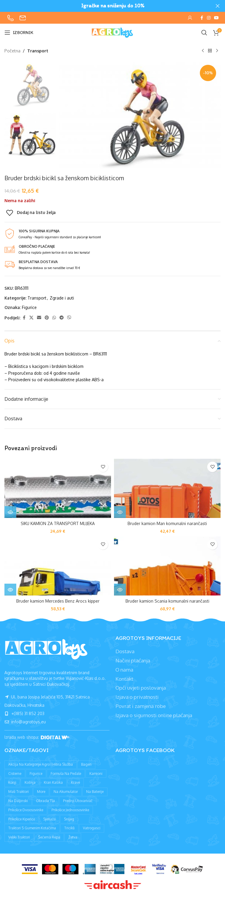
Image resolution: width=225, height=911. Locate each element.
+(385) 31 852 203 (24, 713)
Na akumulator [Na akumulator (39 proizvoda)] (66, 791)
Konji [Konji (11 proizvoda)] (12, 782)
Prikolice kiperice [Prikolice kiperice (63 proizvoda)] (21, 819)
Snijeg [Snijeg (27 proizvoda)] (69, 819)
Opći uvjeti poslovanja (140, 688)
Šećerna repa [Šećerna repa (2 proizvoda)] (49, 837)
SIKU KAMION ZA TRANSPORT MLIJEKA (58, 523)
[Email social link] (39, 318)
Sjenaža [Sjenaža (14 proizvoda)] (49, 819)
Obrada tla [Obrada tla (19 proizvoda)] (45, 801)
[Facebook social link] (201, 18)
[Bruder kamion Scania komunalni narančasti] (167, 565)
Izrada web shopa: (22, 737)
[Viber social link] (69, 318)
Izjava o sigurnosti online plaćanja (153, 715)
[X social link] (31, 318)
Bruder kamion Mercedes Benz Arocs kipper (57, 600)
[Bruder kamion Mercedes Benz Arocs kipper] (57, 565)
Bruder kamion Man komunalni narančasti (167, 523)
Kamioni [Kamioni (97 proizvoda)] (95, 773)
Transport (37, 50)
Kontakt (124, 679)
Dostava (124, 651)
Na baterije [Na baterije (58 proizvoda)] (95, 791)
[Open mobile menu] (18, 32)
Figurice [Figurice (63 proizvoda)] (36, 773)
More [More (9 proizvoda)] (41, 791)
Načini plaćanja (132, 660)
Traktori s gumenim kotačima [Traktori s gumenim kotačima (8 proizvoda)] (32, 828)
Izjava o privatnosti (137, 697)
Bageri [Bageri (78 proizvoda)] (86, 764)
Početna (12, 50)
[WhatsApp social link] (54, 318)
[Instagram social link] (208, 18)
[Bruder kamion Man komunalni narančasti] (167, 488)
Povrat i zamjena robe (140, 706)
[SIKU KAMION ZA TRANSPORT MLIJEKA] (57, 488)
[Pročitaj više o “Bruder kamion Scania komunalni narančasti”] (120, 589)
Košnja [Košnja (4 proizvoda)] (30, 782)
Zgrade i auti (62, 297)
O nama (124, 670)
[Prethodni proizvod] (202, 50)
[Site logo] (112, 32)
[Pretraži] (204, 32)
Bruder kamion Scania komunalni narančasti (167, 600)
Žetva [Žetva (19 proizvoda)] (72, 837)
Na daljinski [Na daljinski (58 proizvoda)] (18, 801)
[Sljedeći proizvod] (217, 50)
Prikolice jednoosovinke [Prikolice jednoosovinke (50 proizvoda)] (70, 810)
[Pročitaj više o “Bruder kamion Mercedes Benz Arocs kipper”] (10, 589)
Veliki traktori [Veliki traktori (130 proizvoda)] (19, 837)
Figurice (29, 307)
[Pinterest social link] (47, 318)
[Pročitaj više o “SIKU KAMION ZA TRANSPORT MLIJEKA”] (10, 512)
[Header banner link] (103, 6)
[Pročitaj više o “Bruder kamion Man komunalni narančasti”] (120, 512)
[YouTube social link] (216, 18)
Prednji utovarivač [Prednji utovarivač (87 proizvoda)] (78, 801)
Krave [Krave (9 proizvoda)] (75, 782)
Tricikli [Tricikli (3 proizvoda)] (69, 828)
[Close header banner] (217, 6)
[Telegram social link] (61, 318)
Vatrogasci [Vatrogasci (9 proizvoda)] (91, 828)
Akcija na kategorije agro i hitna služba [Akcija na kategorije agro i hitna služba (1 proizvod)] (40, 764)
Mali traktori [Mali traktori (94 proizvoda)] (18, 791)
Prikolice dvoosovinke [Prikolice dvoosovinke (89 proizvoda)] (25, 810)
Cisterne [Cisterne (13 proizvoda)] (14, 773)
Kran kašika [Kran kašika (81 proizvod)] (53, 782)
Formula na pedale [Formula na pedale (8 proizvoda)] (66, 773)
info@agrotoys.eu (25, 721)
